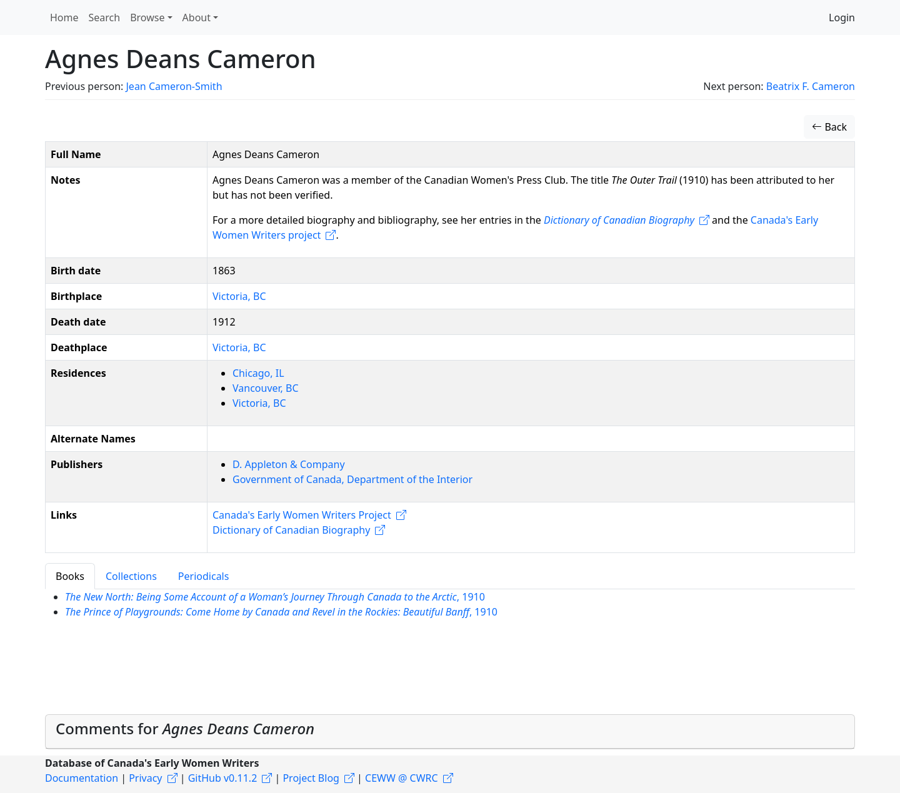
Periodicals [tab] (203, 576)
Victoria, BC (239, 296)
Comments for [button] (185, 728)
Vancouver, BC (265, 388)
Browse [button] (147, 17)
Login (842, 17)
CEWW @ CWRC (401, 778)
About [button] (196, 17)
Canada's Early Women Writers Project (301, 515)
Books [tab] (70, 576)
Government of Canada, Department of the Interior (352, 479)
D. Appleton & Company (288, 464)
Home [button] (64, 17)
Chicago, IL (258, 373)
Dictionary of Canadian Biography (619, 220)
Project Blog (310, 778)
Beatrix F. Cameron (810, 86)
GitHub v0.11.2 (223, 778)
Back (829, 127)
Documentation (81, 778)
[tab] (450, 732)
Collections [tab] (131, 576)
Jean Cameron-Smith (174, 86)
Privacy (145, 778)
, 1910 (275, 597)
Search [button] (105, 17)
